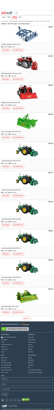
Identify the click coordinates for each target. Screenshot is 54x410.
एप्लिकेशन (14, 17)
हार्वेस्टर (30, 344)
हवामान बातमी (4, 372)
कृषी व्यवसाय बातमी (6, 363)
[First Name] (27, 379)
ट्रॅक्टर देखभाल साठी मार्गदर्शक (35, 372)
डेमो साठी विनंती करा (18, 50)
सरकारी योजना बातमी (6, 370)
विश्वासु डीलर (31, 360)
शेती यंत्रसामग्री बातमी (6, 365)
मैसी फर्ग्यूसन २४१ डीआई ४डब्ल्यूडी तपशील (26, 21)
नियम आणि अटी (35, 409)
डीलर (20, 17)
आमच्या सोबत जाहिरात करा (8, 337)
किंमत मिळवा (6, 50)
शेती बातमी (3, 360)
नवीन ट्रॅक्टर (6, 21)
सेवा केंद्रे (30, 349)
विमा (29, 367)
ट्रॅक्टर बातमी (4, 358)
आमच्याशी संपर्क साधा (6, 344)
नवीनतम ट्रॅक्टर (31, 342)
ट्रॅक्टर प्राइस (31, 337)
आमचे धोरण (41, 409)
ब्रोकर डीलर (31, 365)
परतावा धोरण (4, 349)
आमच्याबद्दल (4, 340)
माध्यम (2, 352)
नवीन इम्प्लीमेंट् (31, 340)
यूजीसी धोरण (48, 409)
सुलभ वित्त (30, 347)
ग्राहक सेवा (30, 352)
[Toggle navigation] (16, 13)
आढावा (3, 17)
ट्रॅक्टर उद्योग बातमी (5, 367)
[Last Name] (27, 384)
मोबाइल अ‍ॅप (4, 347)
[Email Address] (27, 389)
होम (1, 21)
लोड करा (26, 318)
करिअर (3, 342)
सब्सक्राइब (4, 394)
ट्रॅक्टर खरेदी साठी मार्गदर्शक (34, 370)
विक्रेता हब (30, 363)
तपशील (9, 17)
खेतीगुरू (30, 358)
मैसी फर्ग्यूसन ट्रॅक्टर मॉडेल (13, 21)
